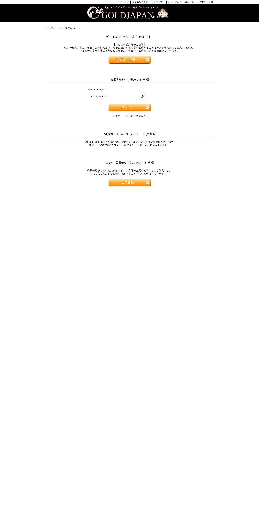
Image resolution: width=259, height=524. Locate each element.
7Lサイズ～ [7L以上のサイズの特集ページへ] (202, 215)
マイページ (123, 2)
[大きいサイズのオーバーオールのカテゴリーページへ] (129, 287)
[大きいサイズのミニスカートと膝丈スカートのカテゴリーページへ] (71, 308)
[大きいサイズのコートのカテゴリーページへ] (129, 337)
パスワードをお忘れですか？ (129, 116)
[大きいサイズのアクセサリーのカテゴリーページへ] (187, 376)
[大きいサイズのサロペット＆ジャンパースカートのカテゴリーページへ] (129, 277)
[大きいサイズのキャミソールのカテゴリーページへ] (71, 277)
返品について (136, 510)
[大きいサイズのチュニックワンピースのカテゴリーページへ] (129, 268)
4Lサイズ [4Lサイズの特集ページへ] (115, 215)
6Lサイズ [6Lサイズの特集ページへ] (173, 215)
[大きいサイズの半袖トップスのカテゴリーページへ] (71, 248)
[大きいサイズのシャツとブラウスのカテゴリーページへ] (71, 268)
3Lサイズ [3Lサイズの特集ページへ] (86, 215)
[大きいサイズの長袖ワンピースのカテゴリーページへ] (129, 248)
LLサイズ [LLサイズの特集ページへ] (57, 215)
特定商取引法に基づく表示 (112, 510)
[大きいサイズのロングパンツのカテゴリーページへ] (187, 268)
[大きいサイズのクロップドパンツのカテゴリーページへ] (187, 258)
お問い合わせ (153, 510)
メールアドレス (96, 89)
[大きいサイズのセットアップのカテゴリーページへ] (187, 328)
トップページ (53, 28)
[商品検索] (208, 407)
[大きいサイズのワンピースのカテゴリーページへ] (129, 239)
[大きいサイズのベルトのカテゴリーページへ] (187, 357)
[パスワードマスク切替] (142, 96)
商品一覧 (189, 2)
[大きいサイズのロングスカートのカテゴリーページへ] (71, 318)
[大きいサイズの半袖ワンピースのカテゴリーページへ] (129, 258)
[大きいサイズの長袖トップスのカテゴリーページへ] (71, 258)
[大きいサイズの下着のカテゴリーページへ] (187, 367)
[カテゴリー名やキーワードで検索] (178, 407)
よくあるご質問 (140, 2)
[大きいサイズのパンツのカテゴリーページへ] (187, 239)
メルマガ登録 (158, 2)
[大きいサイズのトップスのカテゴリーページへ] (71, 239)
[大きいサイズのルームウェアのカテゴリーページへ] (187, 337)
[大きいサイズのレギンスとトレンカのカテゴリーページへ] (187, 277)
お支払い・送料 (205, 2)
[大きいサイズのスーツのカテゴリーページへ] (187, 308)
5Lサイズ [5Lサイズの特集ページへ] (144, 215)
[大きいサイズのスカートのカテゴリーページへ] (71, 299)
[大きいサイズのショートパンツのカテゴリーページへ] (187, 248)
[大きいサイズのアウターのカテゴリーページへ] (129, 299)
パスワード (99, 96)
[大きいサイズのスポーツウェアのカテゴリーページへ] (187, 318)
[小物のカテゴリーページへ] (187, 347)
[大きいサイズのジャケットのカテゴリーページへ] (129, 318)
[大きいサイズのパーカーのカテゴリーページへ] (129, 328)
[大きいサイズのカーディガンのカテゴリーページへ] (129, 308)
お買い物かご (175, 2)
